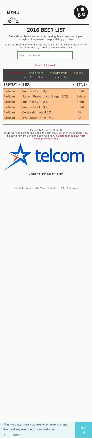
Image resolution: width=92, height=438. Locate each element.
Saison (81, 96)
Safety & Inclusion (69, 188)
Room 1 (78, 72)
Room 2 (27, 77)
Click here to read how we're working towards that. (60, 137)
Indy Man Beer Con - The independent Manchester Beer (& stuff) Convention (81, 12)
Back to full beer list (46, 65)
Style (81, 84)
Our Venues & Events (46, 188)
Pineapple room (58, 72)
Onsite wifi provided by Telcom (46, 173)
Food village (16, 72)
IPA (79, 112)
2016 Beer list (46, 30)
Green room (36, 72)
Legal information (23, 188)
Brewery (10, 84)
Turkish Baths (61, 77)
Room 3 (43, 77)
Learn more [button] (12, 435)
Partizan (9, 91)
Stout (80, 91)
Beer (26, 84)
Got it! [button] (83, 430)
